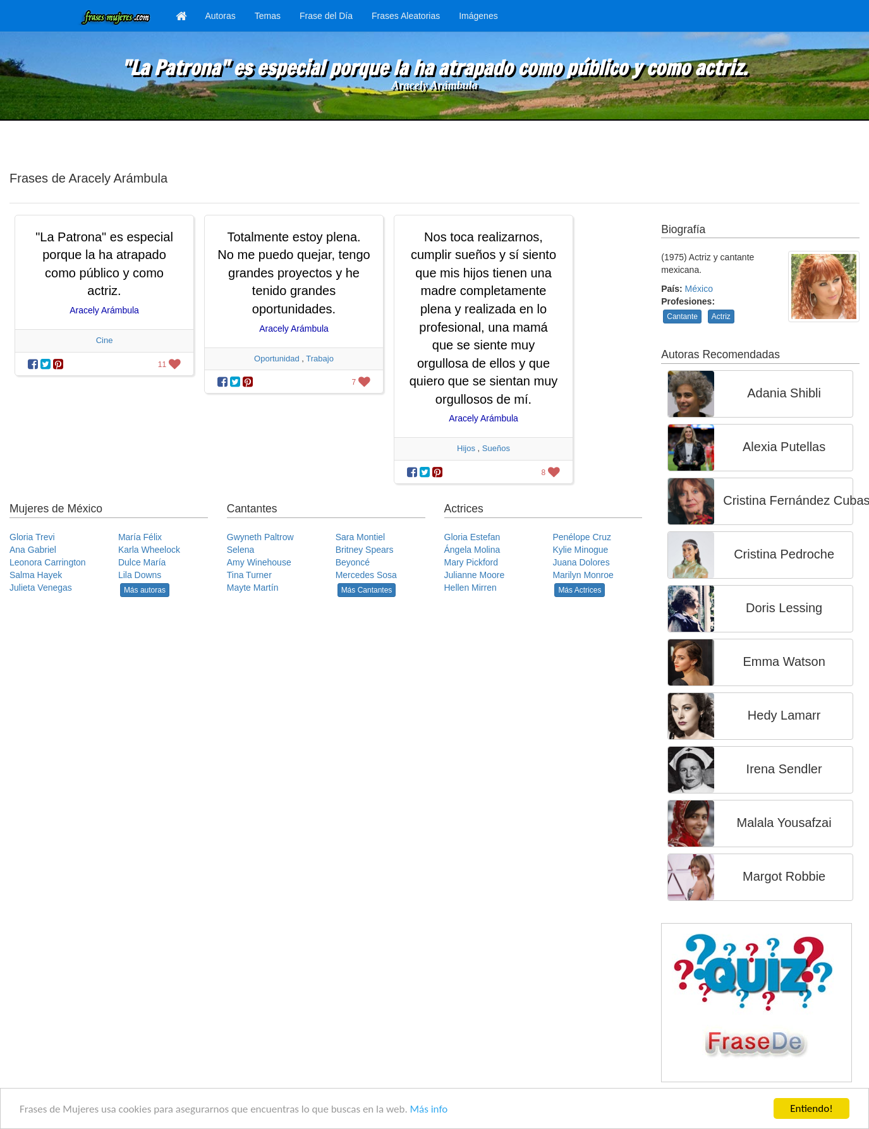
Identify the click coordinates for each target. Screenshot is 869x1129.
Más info (429, 1109)
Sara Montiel (361, 537)
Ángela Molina (472, 550)
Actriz (721, 316)
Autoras (220, 16)
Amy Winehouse (259, 562)
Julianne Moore (474, 575)
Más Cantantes (366, 590)
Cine (104, 340)
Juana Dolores (580, 562)
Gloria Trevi (32, 537)
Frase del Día (326, 16)
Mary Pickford (471, 562)
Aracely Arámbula (435, 85)
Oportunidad (277, 358)
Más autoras (145, 590)
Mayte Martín (253, 588)
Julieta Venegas (40, 588)
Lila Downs (139, 575)
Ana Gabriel (32, 550)
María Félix (140, 537)
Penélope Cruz (581, 537)
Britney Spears (365, 550)
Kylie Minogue (580, 550)
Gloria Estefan (472, 537)
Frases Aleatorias (406, 16)
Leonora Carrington (47, 562)
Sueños (496, 448)
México (699, 289)
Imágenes (478, 16)
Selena (241, 550)
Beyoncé (353, 562)
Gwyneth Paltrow (260, 537)
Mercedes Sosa (366, 575)
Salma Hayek (35, 575)
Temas (268, 16)
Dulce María (142, 562)
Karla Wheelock (149, 550)
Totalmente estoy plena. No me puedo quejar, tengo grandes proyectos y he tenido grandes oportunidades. (293, 273)
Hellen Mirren (470, 588)
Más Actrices (579, 590)
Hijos (466, 448)
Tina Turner (249, 575)
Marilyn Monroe (582, 575)
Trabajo (320, 358)
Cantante (682, 316)
